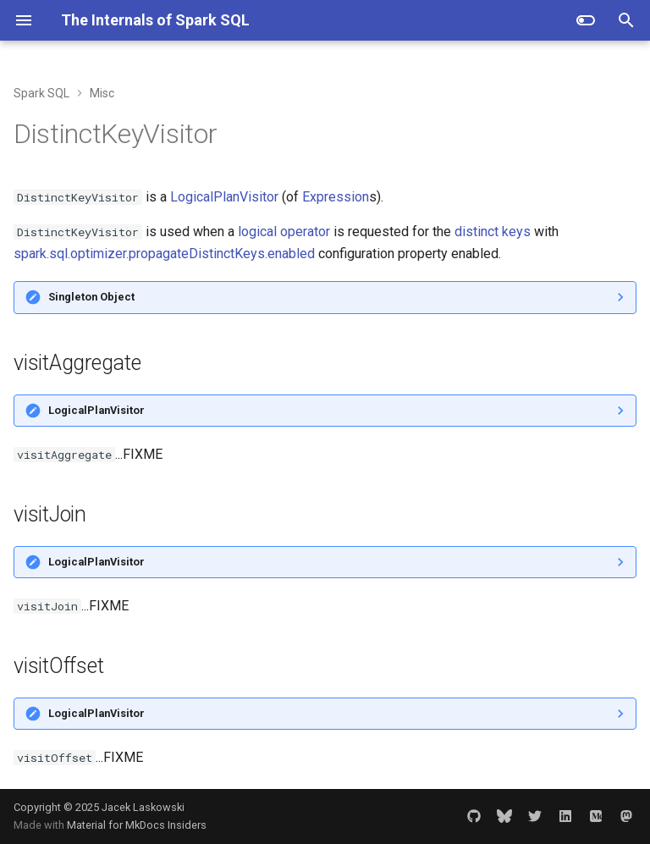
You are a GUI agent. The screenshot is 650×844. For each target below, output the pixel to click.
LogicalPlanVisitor (224, 197)
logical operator (284, 231)
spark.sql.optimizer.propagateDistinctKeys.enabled (164, 253)
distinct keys (492, 231)
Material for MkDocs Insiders (137, 825)
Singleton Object (91, 296)
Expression (335, 197)
